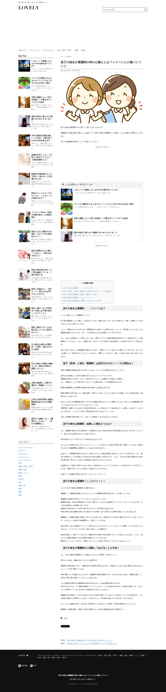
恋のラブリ (23, 50)
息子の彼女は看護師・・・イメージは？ (77, 288)
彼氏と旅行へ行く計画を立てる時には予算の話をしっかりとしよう (41, 310)
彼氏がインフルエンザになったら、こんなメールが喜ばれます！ (41, 195)
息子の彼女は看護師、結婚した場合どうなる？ (80, 294)
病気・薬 (21, 485)
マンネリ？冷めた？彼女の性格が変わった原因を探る (41, 214)
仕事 (20, 463)
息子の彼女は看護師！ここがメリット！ (77, 297)
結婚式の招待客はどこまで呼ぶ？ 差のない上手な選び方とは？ (41, 176)
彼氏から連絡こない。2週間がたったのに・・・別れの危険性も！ (42, 421)
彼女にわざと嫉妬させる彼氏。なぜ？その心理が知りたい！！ (41, 233)
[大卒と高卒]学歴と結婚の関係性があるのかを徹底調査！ (42, 401)
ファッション (23, 457)
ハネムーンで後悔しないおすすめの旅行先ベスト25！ (96, 190)
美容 (20, 492)
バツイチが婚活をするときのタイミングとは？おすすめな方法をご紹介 (104, 204)
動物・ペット (23, 473)
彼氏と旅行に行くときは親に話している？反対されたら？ (41, 329)
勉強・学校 (22, 469)
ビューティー (35, 50)
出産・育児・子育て (64, 50)
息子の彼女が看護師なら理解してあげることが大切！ (82, 301)
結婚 (83, 50)
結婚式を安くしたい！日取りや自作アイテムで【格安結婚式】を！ (41, 157)
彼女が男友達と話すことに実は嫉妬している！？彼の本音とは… (41, 272)
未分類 (20, 479)
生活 (20, 482)
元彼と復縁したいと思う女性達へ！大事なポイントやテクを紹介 (101, 218)
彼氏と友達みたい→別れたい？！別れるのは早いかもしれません (41, 291)
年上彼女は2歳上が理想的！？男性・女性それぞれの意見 (41, 346)
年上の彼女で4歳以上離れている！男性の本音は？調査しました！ (42, 366)
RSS (35, 665)
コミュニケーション (25, 447)
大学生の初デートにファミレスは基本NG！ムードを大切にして (92, 643)
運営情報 (24, 665)
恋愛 (76, 50)
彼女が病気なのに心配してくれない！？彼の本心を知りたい (41, 253)
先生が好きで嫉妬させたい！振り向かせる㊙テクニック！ (90, 640)
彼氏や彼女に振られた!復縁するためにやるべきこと (96, 233)
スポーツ (21, 450)
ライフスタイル (48, 50)
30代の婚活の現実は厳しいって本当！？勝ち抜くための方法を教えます (41, 138)
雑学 (20, 495)
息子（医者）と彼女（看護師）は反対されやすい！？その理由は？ (87, 291)
